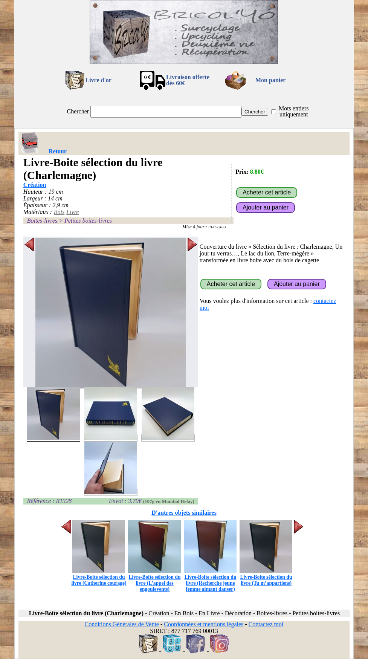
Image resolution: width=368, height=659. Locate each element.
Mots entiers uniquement (294, 111)
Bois (59, 212)
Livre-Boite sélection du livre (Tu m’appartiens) (266, 577)
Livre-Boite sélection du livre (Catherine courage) (98, 577)
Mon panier (270, 80)
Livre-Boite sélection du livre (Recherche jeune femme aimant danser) (210, 580)
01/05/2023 (217, 227)
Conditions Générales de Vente (121, 624)
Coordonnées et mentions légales (203, 624)
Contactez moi (266, 624)
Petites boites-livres (88, 220)
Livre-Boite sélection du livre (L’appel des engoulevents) (154, 580)
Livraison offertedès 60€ (187, 80)
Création (34, 185)
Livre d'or (98, 80)
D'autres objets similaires (184, 512)
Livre (72, 212)
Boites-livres (42, 220)
